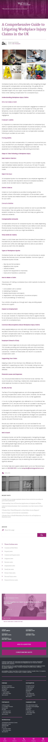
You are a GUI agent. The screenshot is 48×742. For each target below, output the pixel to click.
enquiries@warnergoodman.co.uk (33, 468)
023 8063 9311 (12, 468)
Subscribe (7, 473)
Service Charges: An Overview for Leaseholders (15, 513)
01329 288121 (6, 630)
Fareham (4, 629)
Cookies (24, 672)
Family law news (9, 569)
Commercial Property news (12, 555)
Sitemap (29, 672)
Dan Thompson (16, 43)
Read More (8, 609)
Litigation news (9, 558)
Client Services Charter (25, 671)
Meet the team (7, 618)
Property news (9, 551)
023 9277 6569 (6, 639)
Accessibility (5, 671)
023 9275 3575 (6, 635)
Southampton (29, 629)
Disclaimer (10, 672)
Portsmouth (5, 633)
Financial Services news (11, 580)
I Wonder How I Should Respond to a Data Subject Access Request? (20, 510)
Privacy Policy (17, 672)
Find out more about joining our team (13, 621)
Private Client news (10, 573)
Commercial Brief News (11, 548)
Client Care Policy (13, 671)
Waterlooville (5, 638)
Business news (9, 562)
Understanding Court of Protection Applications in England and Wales (21, 503)
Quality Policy (35, 671)
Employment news (10, 566)
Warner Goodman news (11, 544)
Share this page (9, 530)
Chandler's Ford (30, 633)
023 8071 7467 (30, 635)
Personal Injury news (10, 576)
